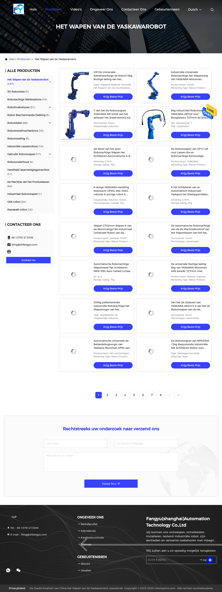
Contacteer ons (133, 9)
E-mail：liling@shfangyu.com (27, 534)
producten (23, 59)
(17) (24, 154)
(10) (27, 99)
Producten (53, 9)
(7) (18, 91)
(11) (28, 172)
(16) (20, 209)
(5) (28, 115)
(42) (28, 184)
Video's (76, 9)
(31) (21, 107)
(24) (16, 201)
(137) (27, 81)
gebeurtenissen (167, 9)
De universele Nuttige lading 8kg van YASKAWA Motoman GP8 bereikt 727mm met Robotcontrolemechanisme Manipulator (189, 271)
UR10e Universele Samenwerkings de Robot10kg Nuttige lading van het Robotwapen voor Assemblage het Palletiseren (113, 79)
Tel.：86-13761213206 (23, 527)
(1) (24, 194)
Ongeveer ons (101, 9)
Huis (33, 9)
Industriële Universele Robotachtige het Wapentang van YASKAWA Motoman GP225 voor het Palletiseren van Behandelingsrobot (189, 79)
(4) (20, 162)
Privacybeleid (17, 588)
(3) (18, 138)
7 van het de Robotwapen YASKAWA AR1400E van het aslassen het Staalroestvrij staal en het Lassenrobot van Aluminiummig (113, 117)
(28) (17, 123)
